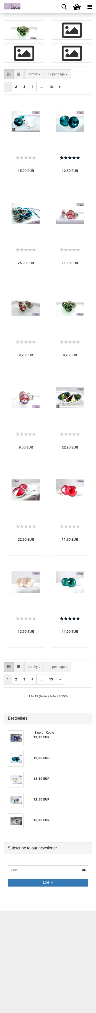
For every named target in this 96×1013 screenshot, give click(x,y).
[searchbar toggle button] (64, 6)
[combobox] (34, 74)
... (41, 87)
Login (48, 882)
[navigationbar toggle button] (89, 6)
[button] (9, 74)
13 (51, 87)
